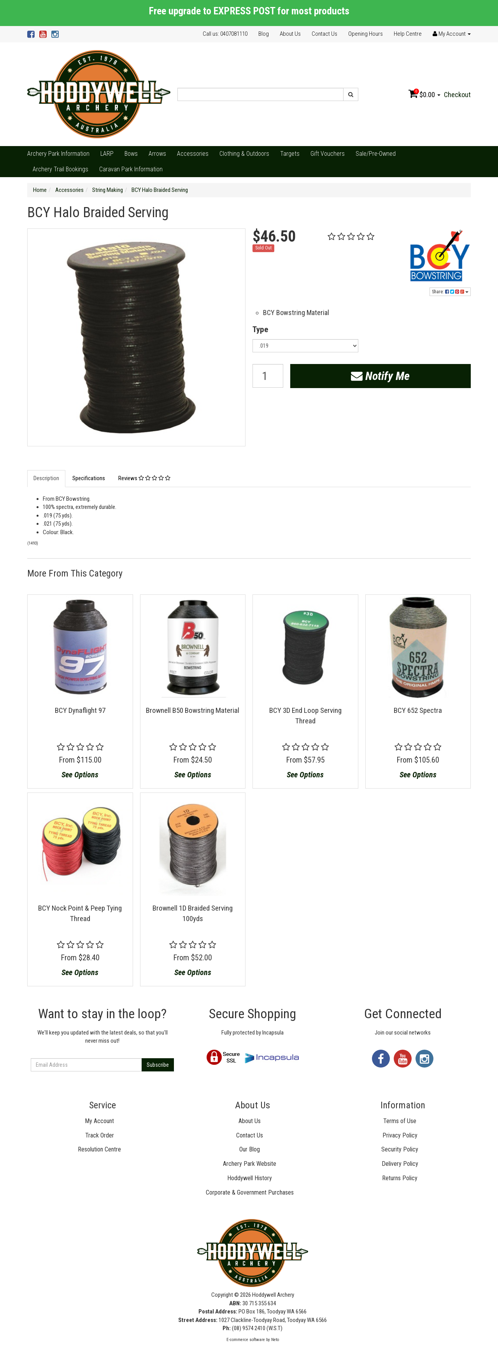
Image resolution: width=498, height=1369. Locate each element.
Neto (275, 1339)
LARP (107, 153)
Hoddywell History (249, 1178)
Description (46, 478)
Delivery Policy (400, 1163)
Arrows (157, 153)
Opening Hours (365, 33)
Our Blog (249, 1149)
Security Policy (399, 1149)
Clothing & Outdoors (244, 153)
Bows (131, 153)
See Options (79, 774)
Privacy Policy (399, 1135)
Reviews (144, 478)
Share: (450, 291)
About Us (290, 33)
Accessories (193, 153)
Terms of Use (399, 1121)
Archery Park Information (58, 153)
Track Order (99, 1135)
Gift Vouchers (327, 153)
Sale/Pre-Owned (376, 153)
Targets (290, 153)
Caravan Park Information (131, 169)
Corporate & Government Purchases (250, 1192)
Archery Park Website (249, 1163)
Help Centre (408, 33)
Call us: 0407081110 (225, 33)
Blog (263, 33)
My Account (99, 1121)
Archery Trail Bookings (60, 169)
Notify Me (380, 376)
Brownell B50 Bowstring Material (192, 710)
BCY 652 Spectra (418, 710)
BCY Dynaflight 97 (80, 710)
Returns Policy (399, 1178)
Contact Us (324, 33)
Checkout (457, 95)
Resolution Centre (99, 1149)
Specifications (88, 478)
